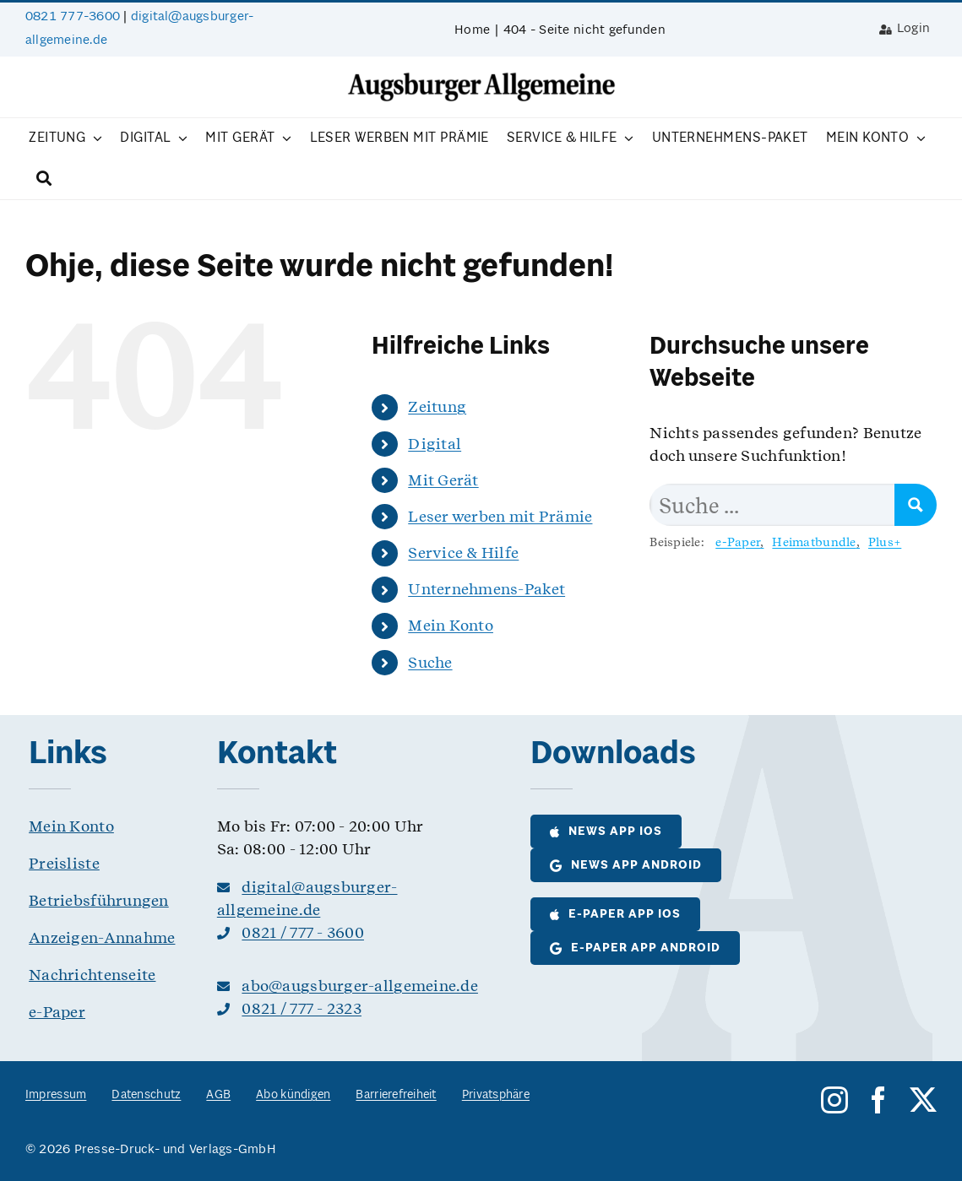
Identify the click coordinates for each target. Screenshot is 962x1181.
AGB (218, 1095)
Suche (430, 662)
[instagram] (834, 1099)
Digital (434, 443)
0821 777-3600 (72, 17)
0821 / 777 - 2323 (301, 1008)
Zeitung (437, 406)
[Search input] (773, 505)
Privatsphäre (496, 1095)
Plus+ (884, 542)
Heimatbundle (814, 542)
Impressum (55, 1095)
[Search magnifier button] (915, 505)
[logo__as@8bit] (481, 78)
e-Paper (737, 542)
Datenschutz (146, 1095)
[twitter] (923, 1099)
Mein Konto (450, 625)
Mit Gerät (443, 480)
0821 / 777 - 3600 (303, 932)
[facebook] (878, 1099)
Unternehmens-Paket (486, 589)
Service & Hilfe (463, 552)
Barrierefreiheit (396, 1095)
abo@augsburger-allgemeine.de (360, 985)
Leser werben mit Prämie (500, 516)
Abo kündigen (293, 1095)
